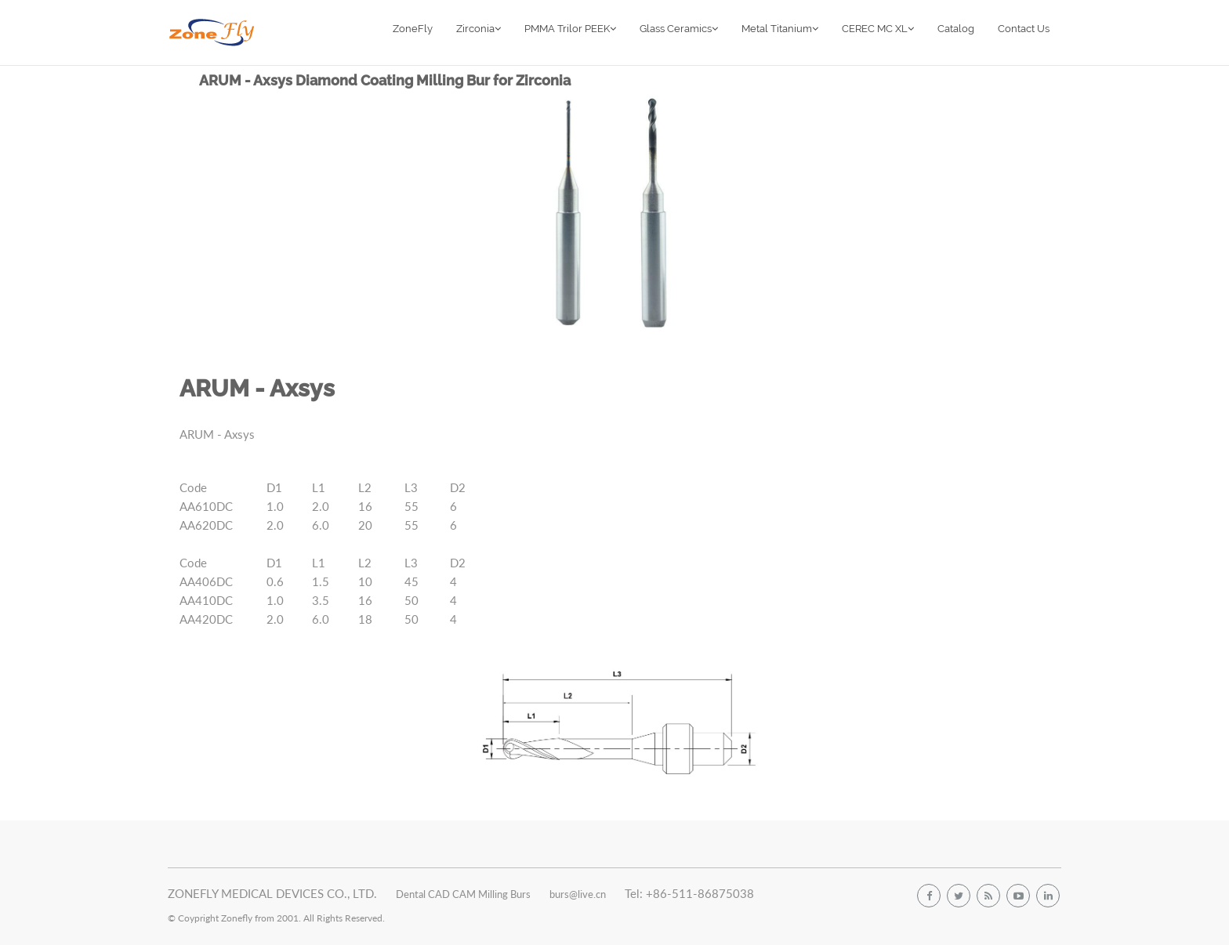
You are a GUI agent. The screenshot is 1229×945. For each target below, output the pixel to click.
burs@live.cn (577, 894)
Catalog (955, 28)
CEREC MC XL (878, 28)
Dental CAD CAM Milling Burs (463, 894)
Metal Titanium (779, 28)
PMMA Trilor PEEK (570, 28)
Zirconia (478, 28)
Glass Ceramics (679, 28)
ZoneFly (413, 28)
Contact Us (1024, 28)
